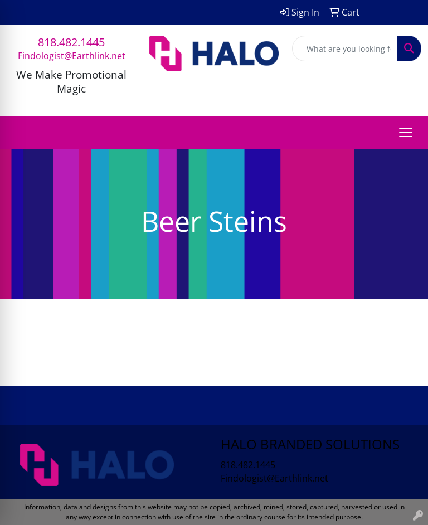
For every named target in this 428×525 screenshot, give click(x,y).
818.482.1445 (71, 42)
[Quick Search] (345, 48)
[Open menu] (406, 132)
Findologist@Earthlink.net (71, 56)
